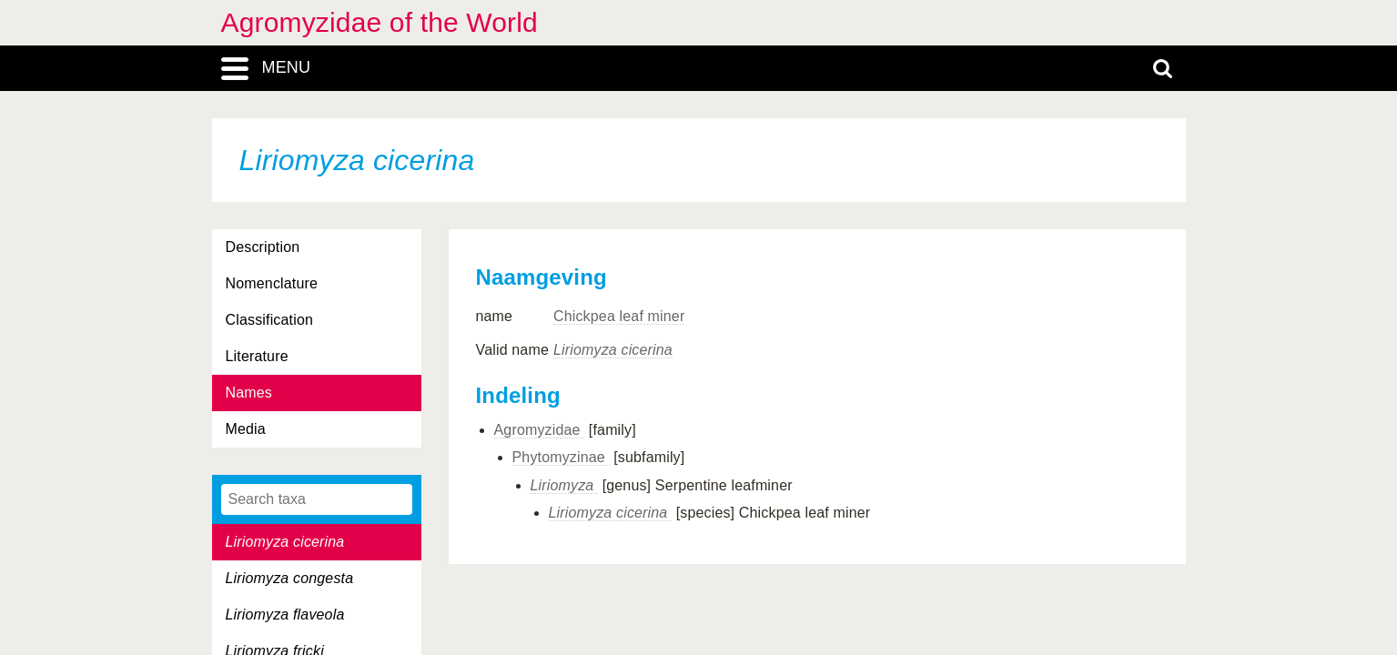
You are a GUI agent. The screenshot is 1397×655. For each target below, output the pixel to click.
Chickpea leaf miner (618, 316)
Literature (257, 356)
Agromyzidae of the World (379, 22)
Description (263, 247)
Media (246, 429)
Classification (270, 320)
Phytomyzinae (561, 457)
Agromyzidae (539, 430)
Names (249, 392)
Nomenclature (272, 283)
